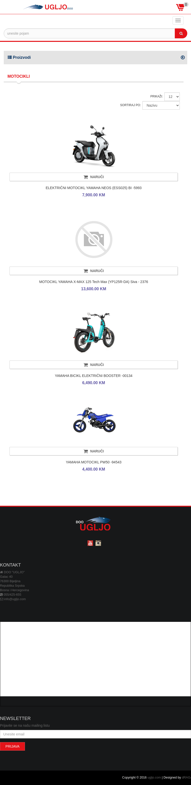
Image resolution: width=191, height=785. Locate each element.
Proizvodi (19, 57)
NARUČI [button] (94, 177)
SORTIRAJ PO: (130, 105)
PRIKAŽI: (156, 96)
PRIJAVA (12, 746)
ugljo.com (154, 777)
